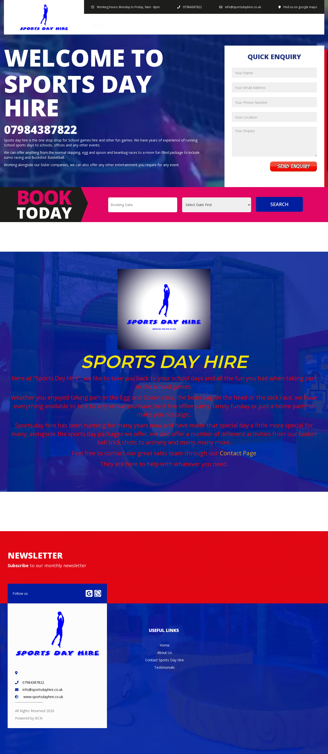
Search (279, 204)
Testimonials (164, 667)
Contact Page (238, 453)
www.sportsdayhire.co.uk (43, 696)
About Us (215, 26)
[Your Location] (274, 117)
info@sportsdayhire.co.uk (243, 7)
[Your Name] (274, 73)
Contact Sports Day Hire (291, 26)
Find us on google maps (300, 7)
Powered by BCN (28, 718)
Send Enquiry (293, 167)
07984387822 (192, 7)
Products (154, 26)
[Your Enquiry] (274, 142)
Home (97, 26)
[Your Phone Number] (274, 102)
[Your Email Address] (274, 87)
